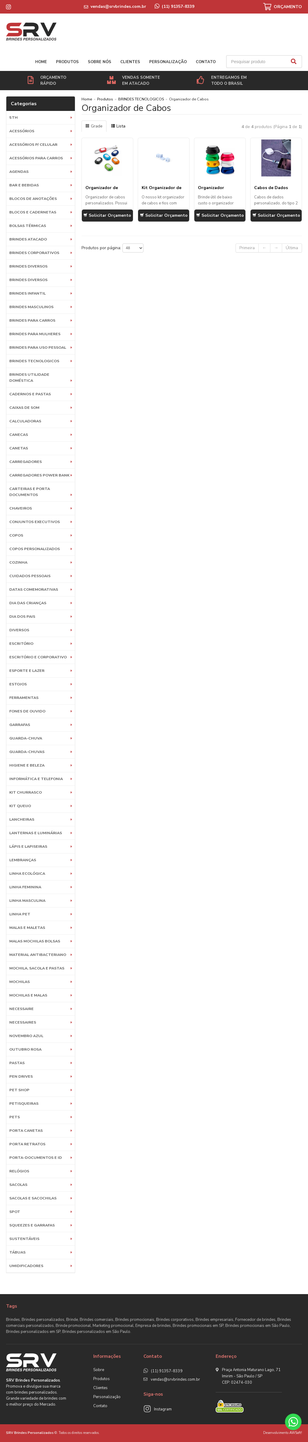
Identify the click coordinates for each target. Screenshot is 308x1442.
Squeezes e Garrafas (32, 1225)
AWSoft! (295, 1433)
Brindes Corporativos (34, 252)
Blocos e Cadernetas (32, 212)
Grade (94, 126)
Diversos (19, 629)
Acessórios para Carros (36, 158)
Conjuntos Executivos (34, 521)
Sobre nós (99, 62)
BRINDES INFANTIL (27, 293)
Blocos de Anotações (33, 198)
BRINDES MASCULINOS (31, 306)
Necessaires (22, 1022)
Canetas (18, 448)
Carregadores (25, 461)
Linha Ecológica (27, 873)
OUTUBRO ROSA (25, 1049)
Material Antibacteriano (37, 954)
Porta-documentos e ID (35, 1157)
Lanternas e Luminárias (35, 832)
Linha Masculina (27, 900)
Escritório (21, 643)
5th (13, 117)
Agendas (19, 171)
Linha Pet (19, 914)
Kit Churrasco (25, 792)
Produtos (67, 62)
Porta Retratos (27, 1144)
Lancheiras (21, 819)
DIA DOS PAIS (22, 616)
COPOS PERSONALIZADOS (34, 548)
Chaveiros (20, 508)
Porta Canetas (26, 1130)
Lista (118, 126)
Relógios (19, 1171)
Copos (16, 535)
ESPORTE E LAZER (27, 670)
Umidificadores (26, 1265)
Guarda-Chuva (25, 738)
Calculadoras (25, 421)
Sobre (98, 1370)
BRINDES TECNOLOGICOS (34, 360)
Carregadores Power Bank (39, 475)
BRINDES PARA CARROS (32, 320)
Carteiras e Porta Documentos (29, 491)
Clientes (130, 62)
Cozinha (18, 562)
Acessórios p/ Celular (33, 144)
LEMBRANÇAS (22, 859)
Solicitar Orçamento (107, 215)
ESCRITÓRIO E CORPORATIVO (38, 657)
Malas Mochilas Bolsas (34, 941)
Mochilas (19, 981)
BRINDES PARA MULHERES (34, 333)
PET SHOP (19, 1089)
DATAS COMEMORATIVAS (33, 589)
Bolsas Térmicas (27, 225)
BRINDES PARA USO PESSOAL (37, 347)
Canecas (18, 434)
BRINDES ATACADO (28, 239)
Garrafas (19, 724)
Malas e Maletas (27, 927)
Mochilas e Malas (28, 995)
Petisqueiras (23, 1103)
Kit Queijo (20, 805)
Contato (206, 62)
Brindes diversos (28, 266)
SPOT (14, 1211)
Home (41, 62)
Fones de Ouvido (27, 711)
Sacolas (18, 1184)
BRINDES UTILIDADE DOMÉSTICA (29, 377)
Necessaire (21, 1008)
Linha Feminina (25, 886)
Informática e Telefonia (36, 778)
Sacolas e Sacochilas (33, 1198)
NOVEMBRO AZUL (26, 1035)
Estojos (18, 684)
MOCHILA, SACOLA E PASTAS (36, 968)
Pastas (17, 1062)
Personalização (168, 62)
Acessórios (21, 130)
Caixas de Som (24, 407)
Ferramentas (23, 697)
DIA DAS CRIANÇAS (27, 602)
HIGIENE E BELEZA (27, 765)
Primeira (247, 248)
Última (292, 248)
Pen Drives (21, 1076)
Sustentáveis (24, 1238)
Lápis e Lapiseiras (28, 846)
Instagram (163, 1409)
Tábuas (17, 1252)
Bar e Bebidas (24, 185)
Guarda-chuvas (27, 751)
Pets (14, 1116)
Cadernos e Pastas (30, 393)
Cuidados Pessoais (30, 575)
